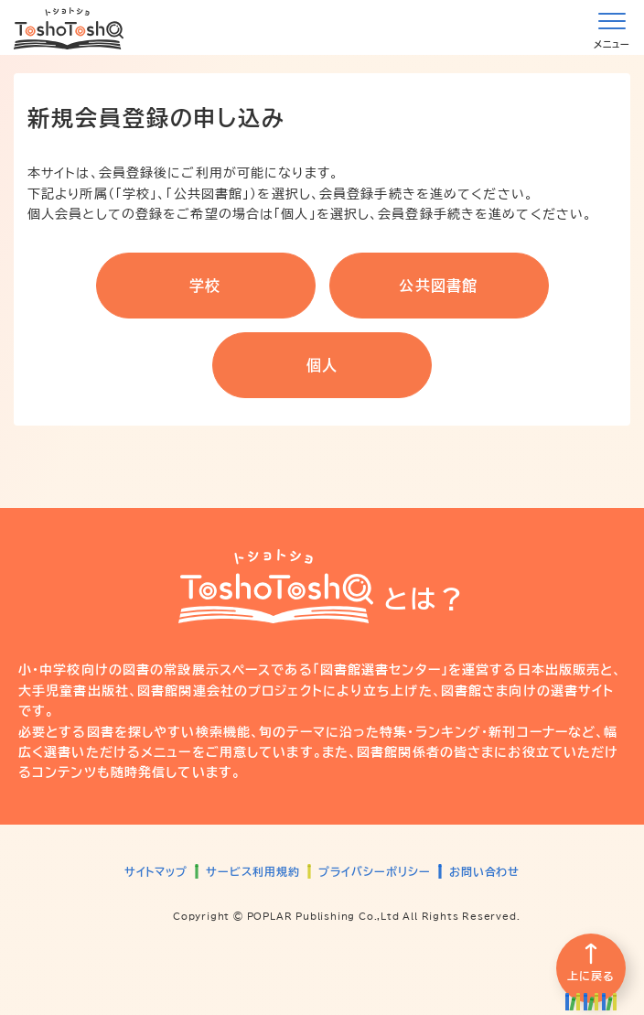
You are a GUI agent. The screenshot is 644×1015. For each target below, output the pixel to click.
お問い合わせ (485, 871)
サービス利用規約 (253, 871)
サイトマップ (156, 871)
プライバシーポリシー (374, 871)
